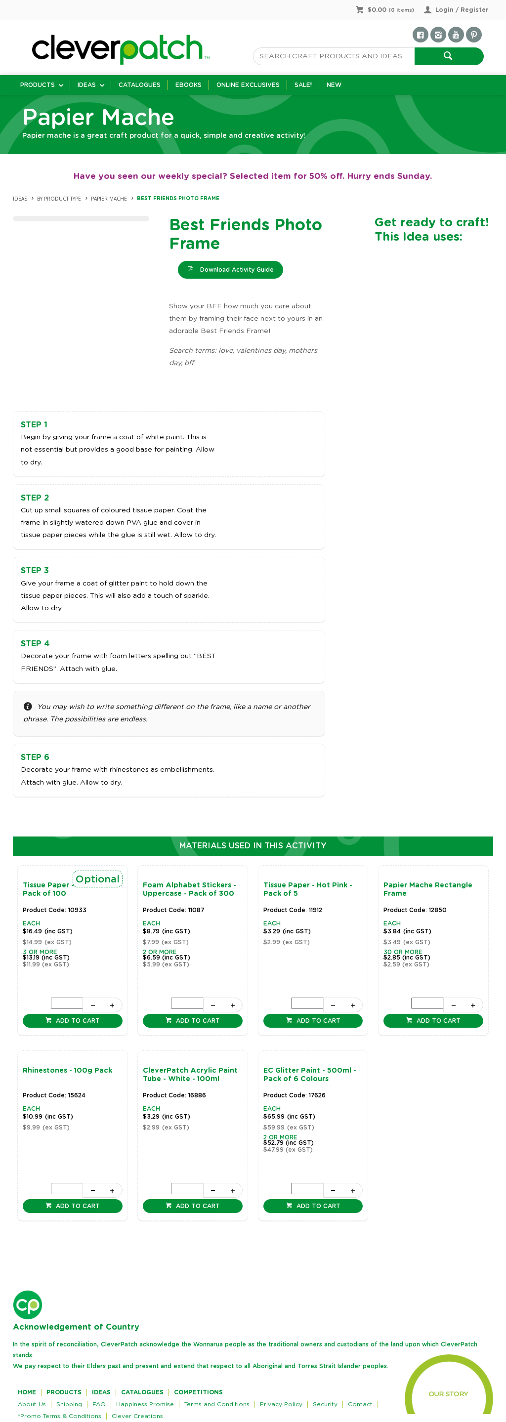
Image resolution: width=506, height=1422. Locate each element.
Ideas (87, 85)
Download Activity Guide (236, 270)
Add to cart (77, 1021)
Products (37, 85)
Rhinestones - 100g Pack (67, 1070)
